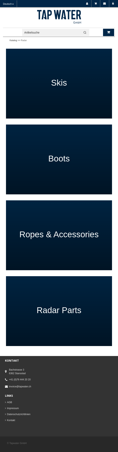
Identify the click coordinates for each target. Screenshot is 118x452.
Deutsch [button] (8, 4)
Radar (24, 40)
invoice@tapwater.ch (20, 386)
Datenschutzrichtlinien (18, 414)
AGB (9, 402)
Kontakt (11, 420)
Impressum (13, 408)
